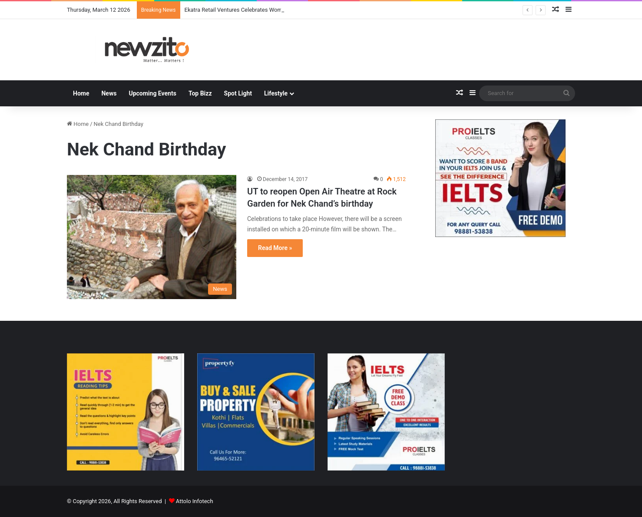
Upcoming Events (152, 93)
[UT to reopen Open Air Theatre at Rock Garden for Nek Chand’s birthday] (151, 237)
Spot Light (238, 93)
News (108, 93)
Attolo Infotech (194, 501)
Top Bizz (200, 93)
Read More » (275, 247)
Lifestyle (276, 93)
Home (81, 93)
